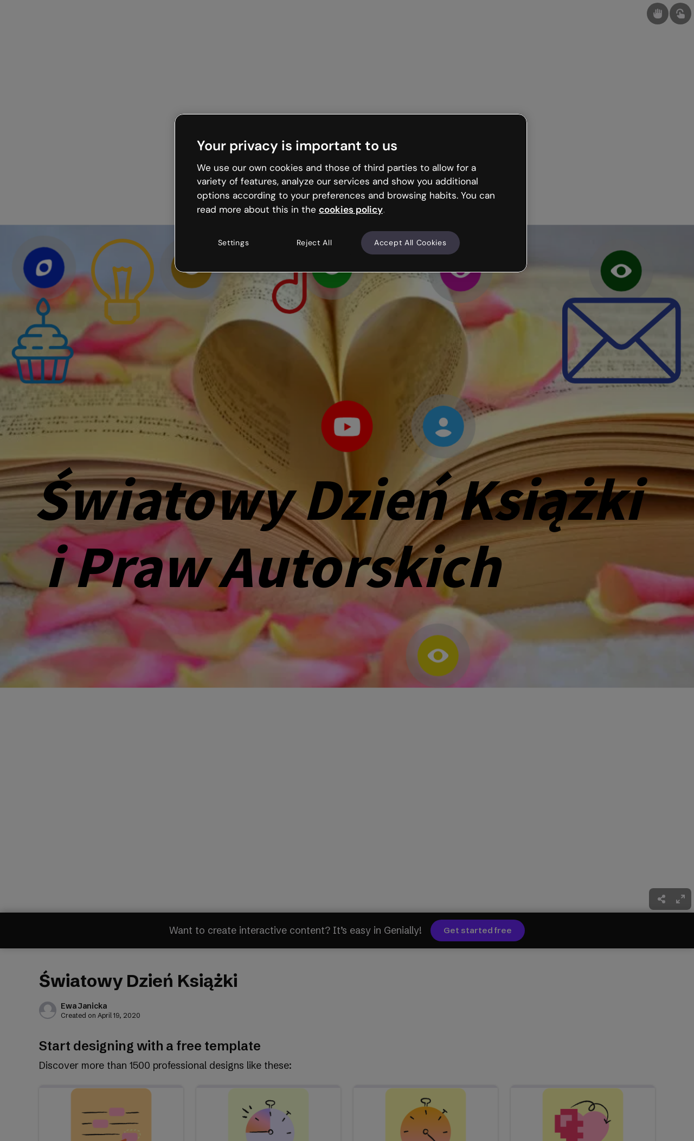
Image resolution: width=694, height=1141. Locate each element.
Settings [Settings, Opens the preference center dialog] (233, 242)
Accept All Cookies (410, 242)
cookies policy (351, 209)
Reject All (314, 242)
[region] (351, 193)
